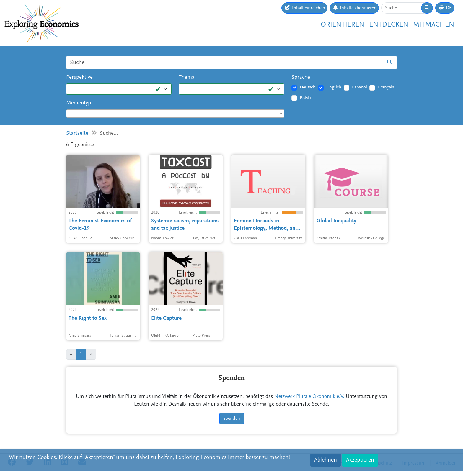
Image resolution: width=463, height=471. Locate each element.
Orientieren (342, 24)
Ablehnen (325, 460)
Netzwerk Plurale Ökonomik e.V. (309, 396)
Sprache (300, 77)
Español (359, 87)
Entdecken (388, 24)
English (334, 87)
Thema (187, 77)
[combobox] (175, 113)
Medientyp (78, 103)
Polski (305, 98)
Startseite (77, 133)
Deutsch (308, 87)
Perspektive (79, 77)
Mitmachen (433, 24)
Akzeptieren (360, 460)
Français (386, 87)
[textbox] (175, 114)
